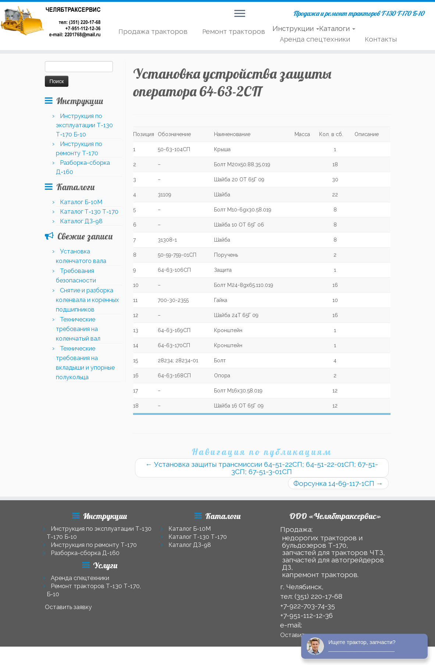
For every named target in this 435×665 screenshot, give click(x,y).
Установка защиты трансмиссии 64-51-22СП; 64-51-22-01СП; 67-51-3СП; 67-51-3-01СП (261, 468)
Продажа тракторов (153, 31)
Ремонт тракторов (233, 31)
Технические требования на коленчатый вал (78, 329)
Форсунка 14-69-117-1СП (338, 483)
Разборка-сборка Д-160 (85, 553)
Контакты (381, 39)
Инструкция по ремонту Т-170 (94, 544)
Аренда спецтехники (315, 39)
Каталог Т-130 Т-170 (89, 211)
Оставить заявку (68, 607)
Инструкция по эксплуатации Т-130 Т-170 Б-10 (84, 125)
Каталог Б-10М (81, 202)
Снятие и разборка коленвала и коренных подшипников (87, 300)
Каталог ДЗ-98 (81, 221)
